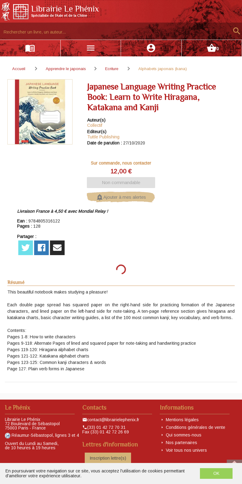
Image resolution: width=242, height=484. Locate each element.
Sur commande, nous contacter (121, 163)
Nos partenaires (181, 442)
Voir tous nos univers (186, 450)
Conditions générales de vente (195, 427)
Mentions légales (182, 419)
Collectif (94, 125)
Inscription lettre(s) (108, 458)
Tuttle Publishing (103, 136)
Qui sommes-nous (183, 434)
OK (216, 473)
